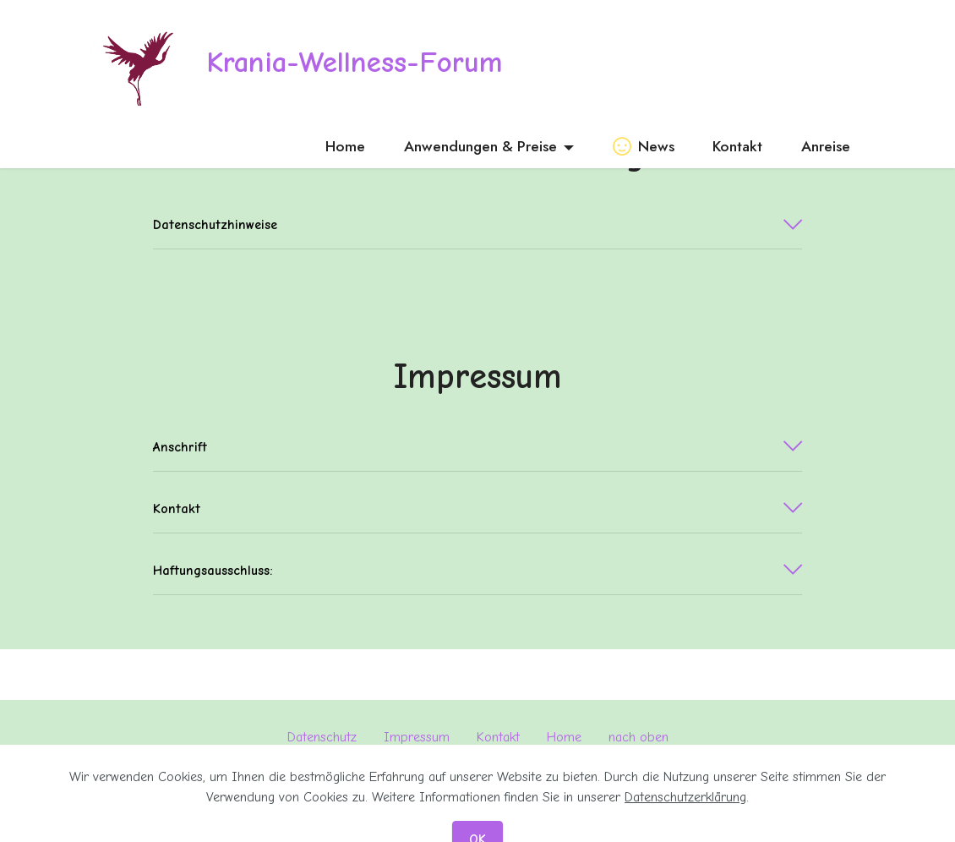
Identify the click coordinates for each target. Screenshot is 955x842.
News (643, 146)
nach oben (638, 737)
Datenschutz (322, 737)
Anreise (825, 146)
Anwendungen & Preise (480, 146)
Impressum (417, 737)
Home (345, 146)
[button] (477, 225)
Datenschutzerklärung (685, 818)
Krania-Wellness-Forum (354, 62)
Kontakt (737, 146)
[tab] (477, 225)
